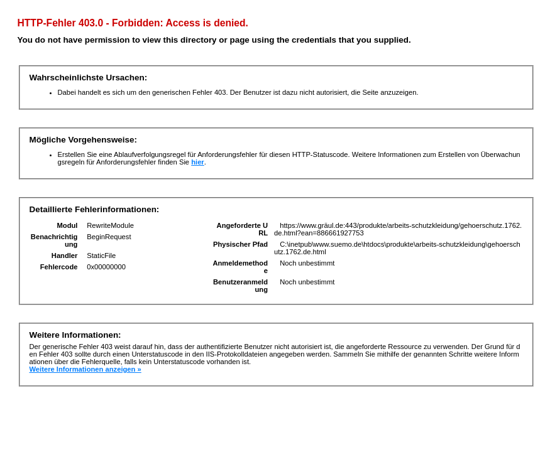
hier (197, 162)
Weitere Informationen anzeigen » (85, 369)
